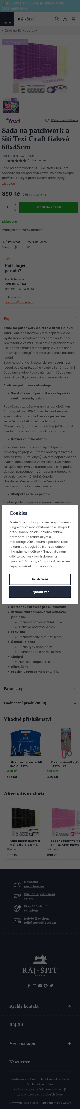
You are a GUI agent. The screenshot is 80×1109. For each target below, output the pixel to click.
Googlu (30, 547)
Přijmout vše (40, 592)
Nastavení (40, 579)
